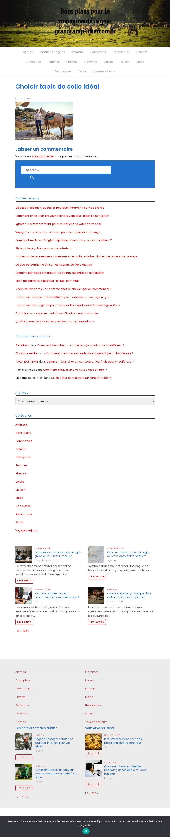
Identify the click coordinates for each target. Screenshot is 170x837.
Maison (124, 61)
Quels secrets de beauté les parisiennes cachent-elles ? (54, 321)
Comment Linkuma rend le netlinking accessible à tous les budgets (125, 770)
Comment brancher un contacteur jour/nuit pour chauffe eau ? (81, 345)
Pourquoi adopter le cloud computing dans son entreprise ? (57, 595)
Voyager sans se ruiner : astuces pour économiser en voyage (57, 232)
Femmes (53, 61)
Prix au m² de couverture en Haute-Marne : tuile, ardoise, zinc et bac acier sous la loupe (76, 256)
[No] (165, 827)
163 (25, 631)
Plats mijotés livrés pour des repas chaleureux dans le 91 (123, 741)
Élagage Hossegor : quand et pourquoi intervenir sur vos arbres (59, 207)
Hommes (90, 61)
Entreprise (33, 61)
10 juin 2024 (25, 98)
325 (24, 796)
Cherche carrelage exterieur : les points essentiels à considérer (59, 272)
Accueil (28, 52)
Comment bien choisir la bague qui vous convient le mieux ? (128, 554)
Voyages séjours (104, 71)
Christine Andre (26, 353)
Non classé (23, 506)
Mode (140, 61)
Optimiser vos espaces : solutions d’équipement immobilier (57, 313)
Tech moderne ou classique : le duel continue (47, 281)
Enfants (141, 52)
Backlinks (22, 345)
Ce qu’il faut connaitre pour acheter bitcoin (81, 378)
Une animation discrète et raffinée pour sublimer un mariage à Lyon (62, 297)
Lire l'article (24, 580)
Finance (72, 61)
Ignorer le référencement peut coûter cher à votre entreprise (58, 224)
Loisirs (108, 61)
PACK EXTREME (26, 361)
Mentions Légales (52, 52)
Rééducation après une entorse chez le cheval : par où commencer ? (63, 289)
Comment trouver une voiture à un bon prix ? (75, 369)
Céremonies (121, 52)
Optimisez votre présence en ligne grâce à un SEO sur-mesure (58, 554)
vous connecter (43, 156)
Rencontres (63, 71)
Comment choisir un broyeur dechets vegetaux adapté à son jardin (62, 216)
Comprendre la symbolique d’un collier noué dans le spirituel (129, 595)
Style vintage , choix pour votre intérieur (43, 248)
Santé (82, 71)
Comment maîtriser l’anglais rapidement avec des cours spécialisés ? (63, 240)
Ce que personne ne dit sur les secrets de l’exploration (53, 264)
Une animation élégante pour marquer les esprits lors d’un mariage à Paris (67, 305)
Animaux (77, 52)
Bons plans (98, 52)
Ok (86, 831)
